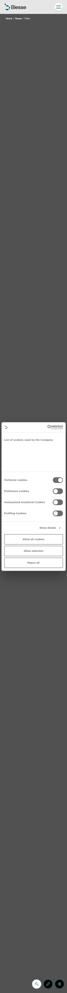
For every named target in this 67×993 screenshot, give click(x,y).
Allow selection (33, 550)
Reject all (33, 562)
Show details (47, 527)
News (18, 18)
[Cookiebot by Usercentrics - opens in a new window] (48, 427)
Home (9, 18)
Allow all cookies (33, 539)
